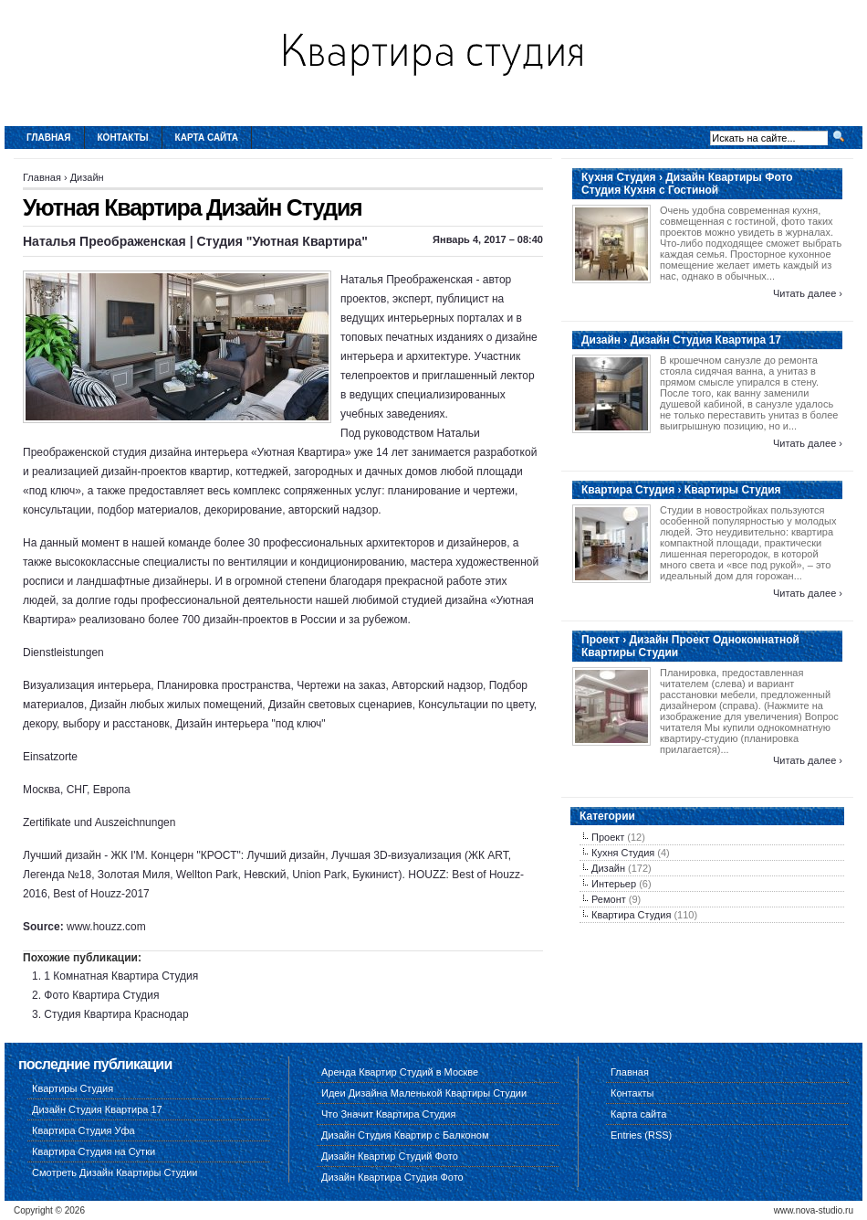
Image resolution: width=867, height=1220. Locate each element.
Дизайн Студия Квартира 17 (97, 1109)
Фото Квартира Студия (101, 995)
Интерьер (613, 883)
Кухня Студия (622, 852)
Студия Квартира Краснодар (116, 1014)
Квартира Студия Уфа (83, 1130)
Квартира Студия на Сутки (93, 1151)
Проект (607, 837)
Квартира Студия (631, 914)
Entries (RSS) (641, 1135)
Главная (48, 138)
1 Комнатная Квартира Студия (121, 976)
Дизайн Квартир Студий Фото (389, 1156)
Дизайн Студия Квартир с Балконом (404, 1135)
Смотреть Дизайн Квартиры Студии (114, 1172)
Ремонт (608, 899)
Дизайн (87, 177)
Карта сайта (206, 138)
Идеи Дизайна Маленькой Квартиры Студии (424, 1092)
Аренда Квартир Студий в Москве (399, 1071)
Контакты (123, 138)
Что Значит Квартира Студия (388, 1114)
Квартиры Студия (72, 1088)
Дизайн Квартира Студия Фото (392, 1177)
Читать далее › (807, 293)
